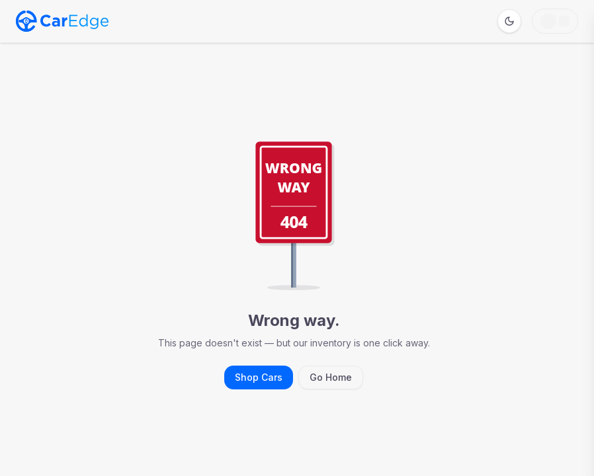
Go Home (331, 377)
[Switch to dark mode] (509, 21)
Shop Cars (258, 377)
